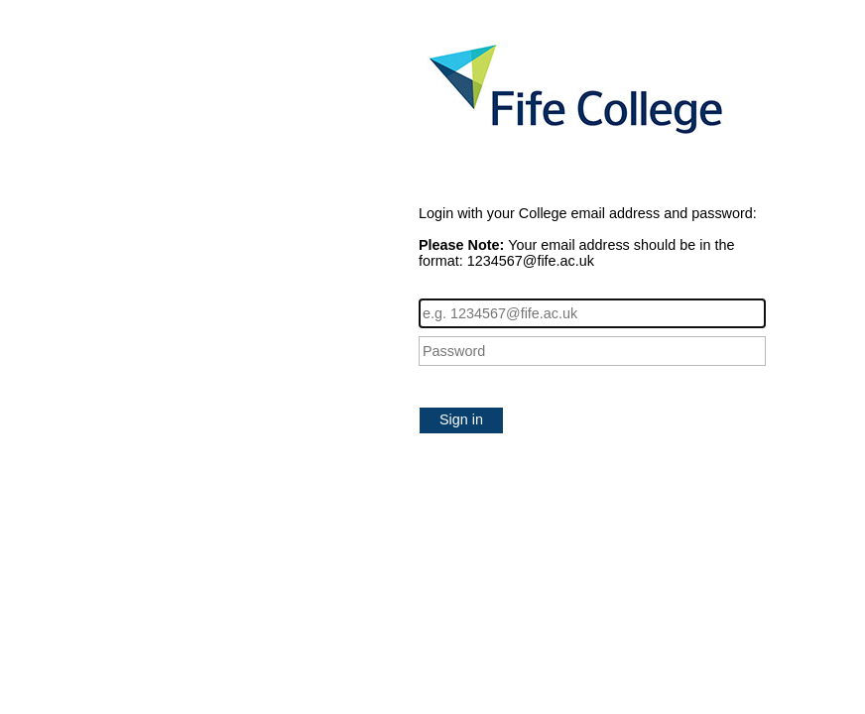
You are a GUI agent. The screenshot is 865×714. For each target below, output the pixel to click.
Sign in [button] (461, 419)
